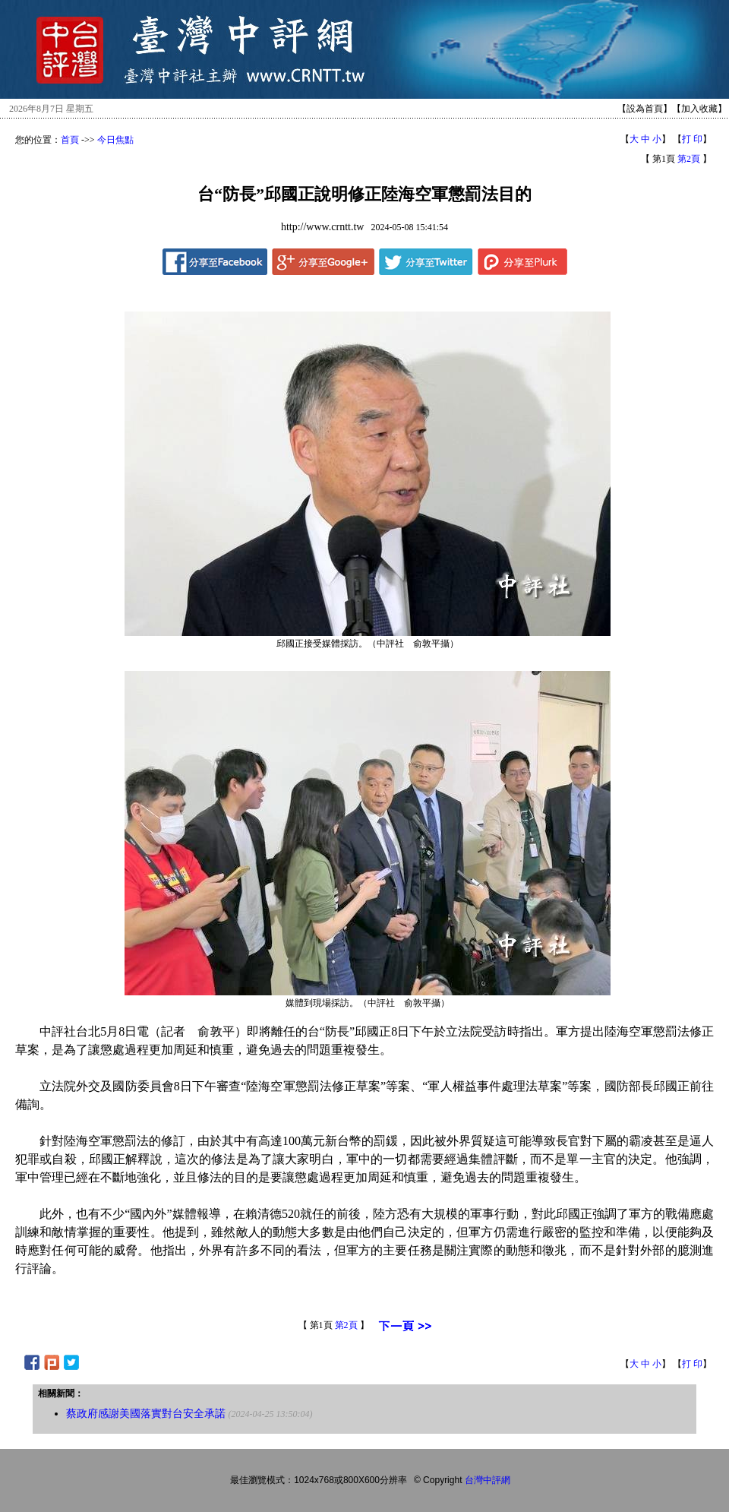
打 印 (692, 139)
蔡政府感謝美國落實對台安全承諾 (146, 1413)
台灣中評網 (487, 1480)
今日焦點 (115, 139)
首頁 (70, 139)
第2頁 (688, 158)
